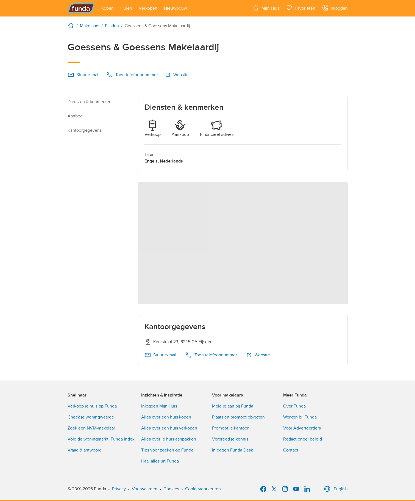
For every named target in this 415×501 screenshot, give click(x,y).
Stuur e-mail (83, 74)
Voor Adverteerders (302, 428)
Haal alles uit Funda (160, 461)
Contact (290, 450)
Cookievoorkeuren (203, 489)
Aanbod (75, 116)
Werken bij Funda (300, 417)
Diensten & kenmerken (90, 101)
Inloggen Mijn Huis (159, 406)
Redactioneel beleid (302, 439)
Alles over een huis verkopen (169, 428)
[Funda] (81, 8)
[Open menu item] (107, 8)
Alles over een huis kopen (166, 417)
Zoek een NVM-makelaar (91, 428)
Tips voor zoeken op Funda (167, 450)
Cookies (171, 489)
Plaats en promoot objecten (238, 417)
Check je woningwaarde (91, 417)
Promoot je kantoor (230, 428)
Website (177, 74)
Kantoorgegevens (85, 130)
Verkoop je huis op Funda (92, 406)
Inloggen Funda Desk (232, 450)
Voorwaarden (144, 489)
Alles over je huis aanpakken (168, 439)
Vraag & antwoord (85, 450)
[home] (72, 25)
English (335, 489)
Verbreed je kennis (230, 439)
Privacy (119, 489)
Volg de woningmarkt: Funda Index (101, 439)
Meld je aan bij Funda (232, 406)
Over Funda (294, 406)
